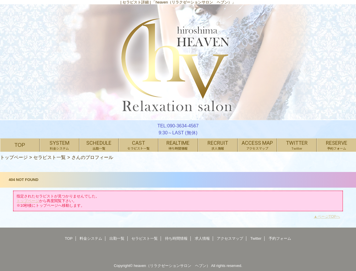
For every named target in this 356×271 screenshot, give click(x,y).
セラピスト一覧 (49, 157)
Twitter (255, 238)
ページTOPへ (329, 216)
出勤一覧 (116, 238)
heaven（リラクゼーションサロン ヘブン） (172, 265)
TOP (19, 145)
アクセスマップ (230, 238)
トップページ (14, 157)
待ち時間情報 (176, 238)
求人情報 (202, 238)
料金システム (91, 238)
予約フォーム (280, 238)
